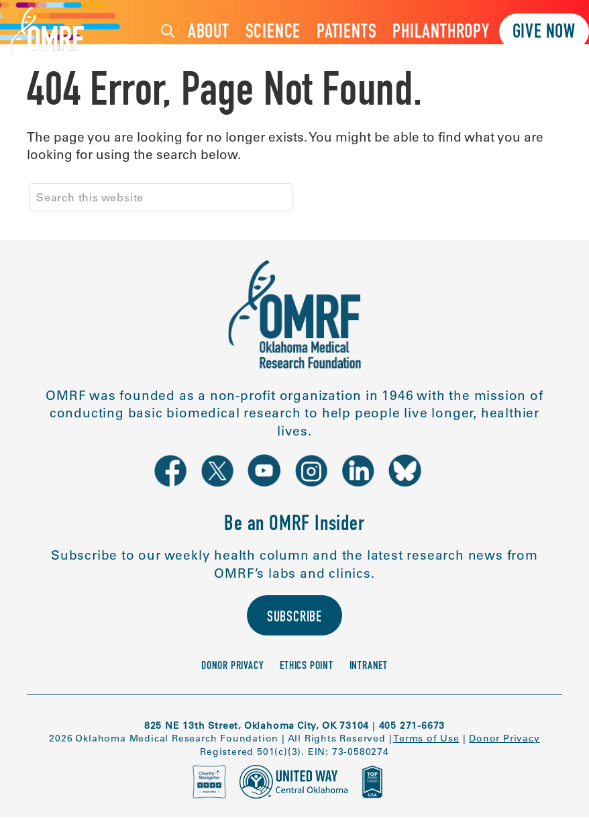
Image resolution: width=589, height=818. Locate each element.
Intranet (369, 668)
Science (273, 33)
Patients (346, 33)
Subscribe (294, 619)
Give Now (544, 33)
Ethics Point (306, 668)
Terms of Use (426, 739)
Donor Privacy (232, 668)
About (208, 33)
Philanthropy (441, 33)
